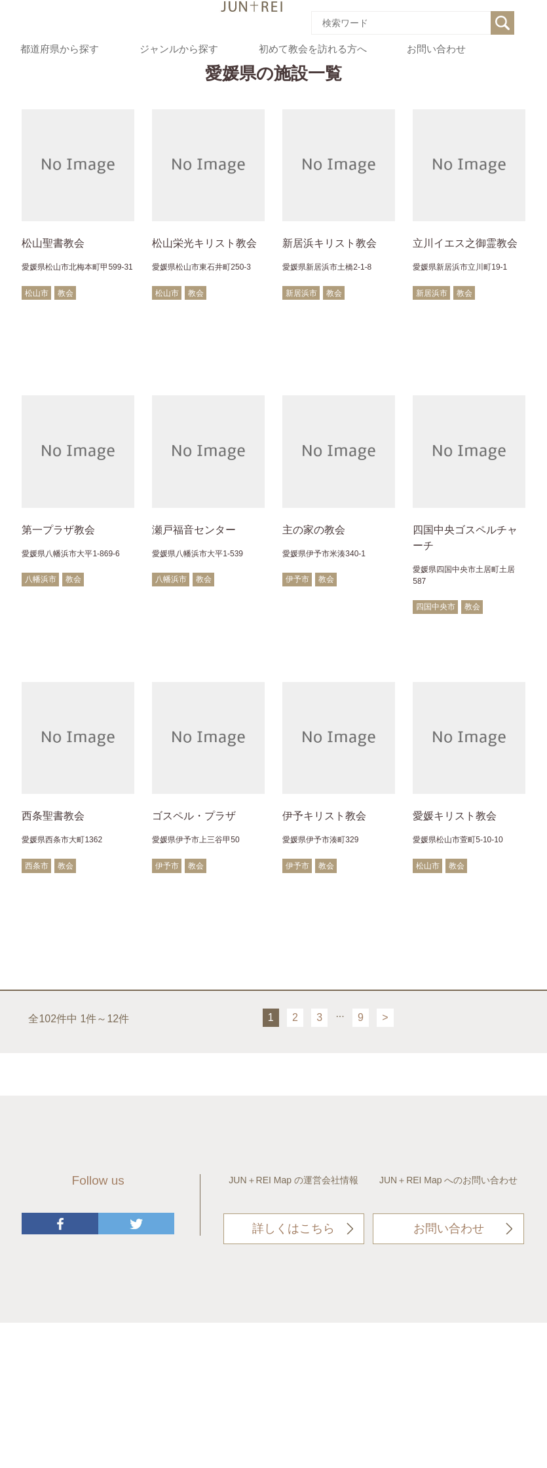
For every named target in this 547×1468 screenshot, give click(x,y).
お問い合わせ (436, 49)
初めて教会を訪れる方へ (313, 49)
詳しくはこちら (293, 1228)
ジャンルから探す (179, 49)
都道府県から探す (59, 49)
